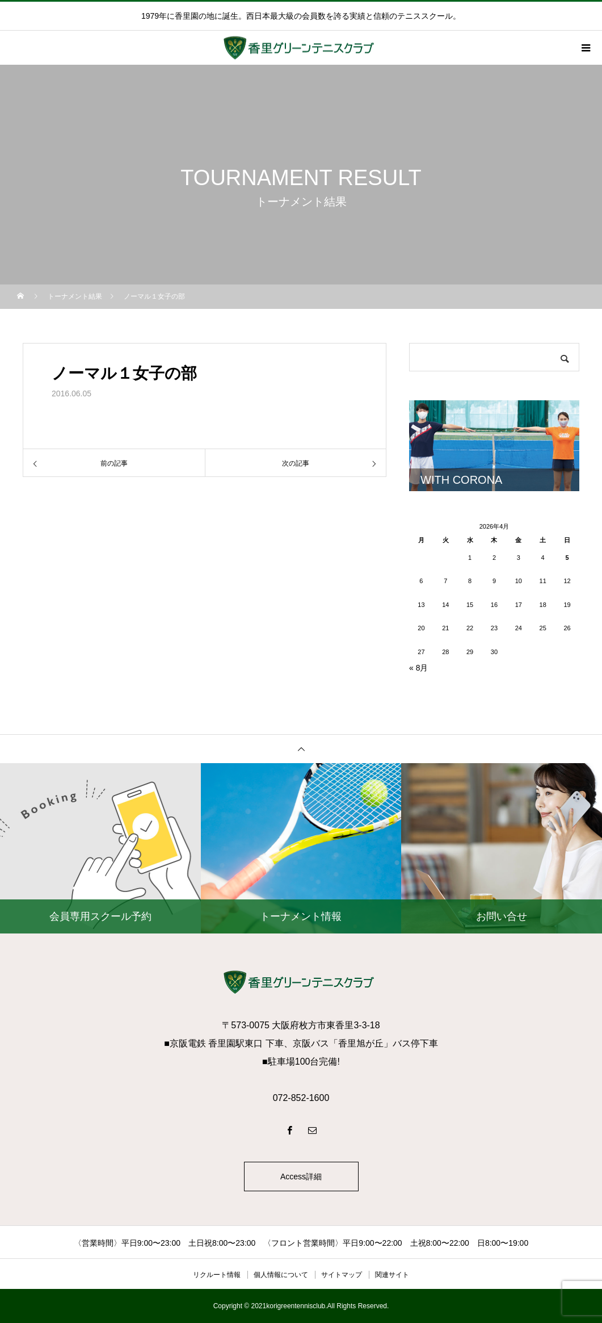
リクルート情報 (217, 1275)
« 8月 (418, 667)
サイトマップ (341, 1275)
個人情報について (281, 1275)
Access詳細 (301, 1176)
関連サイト (392, 1275)
